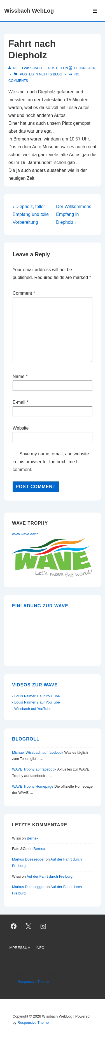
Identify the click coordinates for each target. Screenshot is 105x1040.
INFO (40, 948)
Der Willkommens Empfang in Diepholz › (73, 214)
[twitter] (28, 926)
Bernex (33, 838)
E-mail (19, 402)
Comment (24, 293)
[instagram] (43, 926)
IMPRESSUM (19, 948)
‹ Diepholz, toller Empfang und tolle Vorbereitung (31, 214)
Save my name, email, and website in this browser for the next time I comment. (51, 461)
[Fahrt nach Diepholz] (84, 68)
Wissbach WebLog (29, 11)
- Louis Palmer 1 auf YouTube (36, 696)
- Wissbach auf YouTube (31, 709)
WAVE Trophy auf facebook (34, 769)
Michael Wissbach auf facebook (37, 752)
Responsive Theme (33, 981)
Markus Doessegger (28, 859)
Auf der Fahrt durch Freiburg (50, 876)
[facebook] (13, 926)
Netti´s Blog (50, 74)
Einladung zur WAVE (40, 605)
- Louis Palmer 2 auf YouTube (36, 702)
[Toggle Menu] (95, 11)
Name (19, 376)
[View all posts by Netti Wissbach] (25, 68)
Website (21, 428)
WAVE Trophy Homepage (32, 786)
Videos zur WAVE (35, 684)
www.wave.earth (25, 534)
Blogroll (25, 739)
